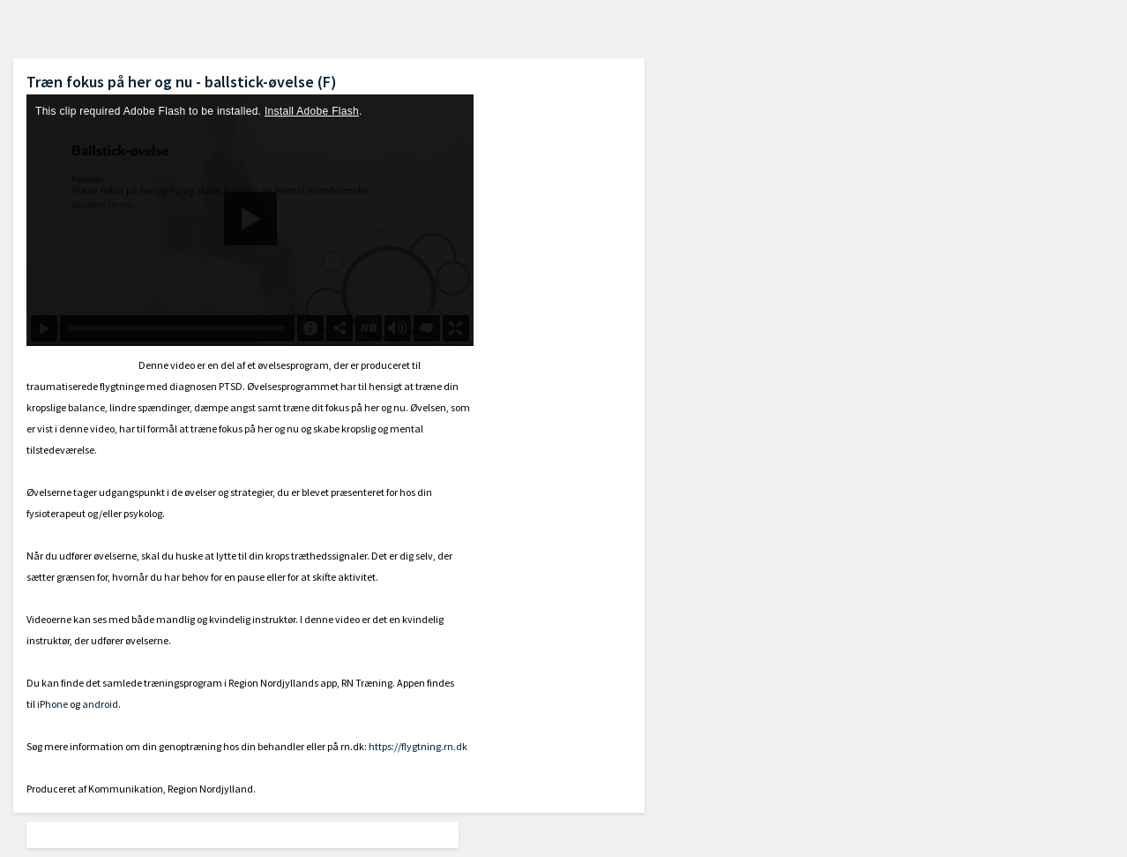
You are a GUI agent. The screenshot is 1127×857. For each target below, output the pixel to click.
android (100, 703)
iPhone (52, 703)
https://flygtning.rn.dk (418, 746)
